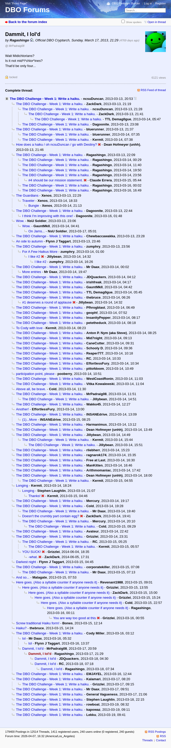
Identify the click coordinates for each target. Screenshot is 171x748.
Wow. (20, 221)
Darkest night (26, 562)
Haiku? (21, 628)
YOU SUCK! (31, 552)
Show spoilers (134, 22)
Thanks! (34, 496)
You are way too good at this (74, 618)
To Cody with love (29, 328)
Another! (22, 409)
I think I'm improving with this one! (47, 216)
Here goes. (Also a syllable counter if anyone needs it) (56, 582)
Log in (148, 3)
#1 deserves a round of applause (47, 302)
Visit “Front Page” (16, 3)
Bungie (33, 206)
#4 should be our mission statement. (55, 180)
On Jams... (36, 231)
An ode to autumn (29, 241)
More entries (31, 272)
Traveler (28, 201)
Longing (22, 485)
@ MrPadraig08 (14, 45)
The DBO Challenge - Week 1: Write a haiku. (45, 99)
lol (24, 638)
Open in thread (156, 22)
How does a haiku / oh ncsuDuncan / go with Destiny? (56, 144)
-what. (33, 557)
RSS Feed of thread (153, 90)
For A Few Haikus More (39, 252)
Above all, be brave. (31, 389)
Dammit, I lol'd (33, 648)
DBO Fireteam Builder (126, 3)
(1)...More (29, 419)
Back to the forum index (28, 22)
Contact (161, 740)
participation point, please (35, 374)
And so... (22, 577)
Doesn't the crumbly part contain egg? (50, 516)
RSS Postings (157, 731)
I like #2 (34, 256)
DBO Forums (27, 10)
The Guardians (27, 195)
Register (160, 3)
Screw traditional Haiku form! (37, 623)
